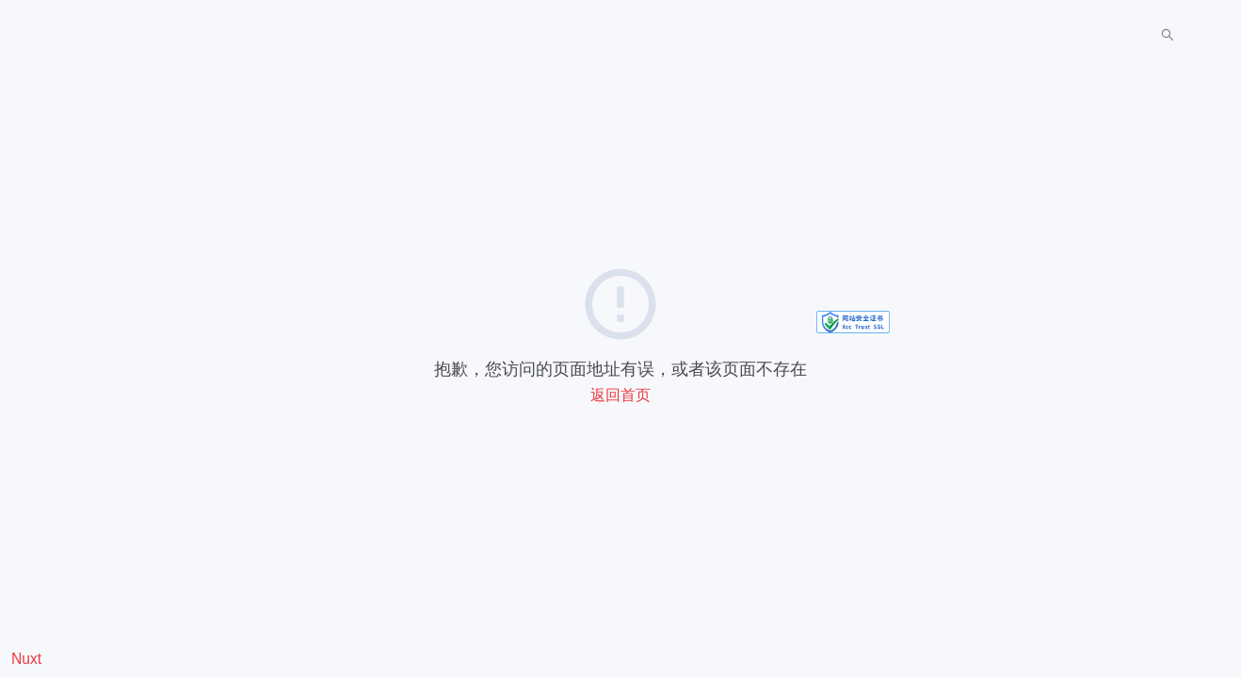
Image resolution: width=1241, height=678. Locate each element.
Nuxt (26, 659)
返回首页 (620, 395)
